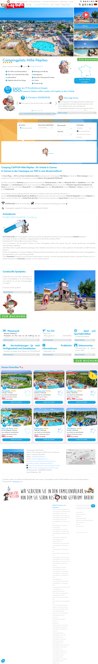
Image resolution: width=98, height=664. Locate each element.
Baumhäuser (56, 623)
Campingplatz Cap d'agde (59, 639)
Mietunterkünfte (27, 128)
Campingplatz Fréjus (58, 657)
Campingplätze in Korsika (59, 569)
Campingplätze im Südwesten (60, 627)
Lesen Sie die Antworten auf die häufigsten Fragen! (44, 465)
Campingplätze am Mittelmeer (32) (61, 511)
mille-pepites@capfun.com (39, 459)
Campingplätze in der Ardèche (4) (61, 543)
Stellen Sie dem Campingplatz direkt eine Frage (43, 468)
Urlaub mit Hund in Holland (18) (60, 613)
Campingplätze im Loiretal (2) (60, 529)
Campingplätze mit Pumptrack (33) (61, 587)
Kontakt (57, 4)
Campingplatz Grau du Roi (59, 635)
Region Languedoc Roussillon (11, 66)
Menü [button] (28, 5)
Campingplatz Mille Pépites (41, 4)
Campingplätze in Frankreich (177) (61, 561)
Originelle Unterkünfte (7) (59, 595)
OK (93, 505)
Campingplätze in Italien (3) (59, 567)
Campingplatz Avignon (58, 641)
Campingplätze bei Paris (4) (59, 513)
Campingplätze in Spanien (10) (60, 573)
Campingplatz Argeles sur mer (60, 651)
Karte (52, 4)
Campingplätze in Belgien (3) (60, 537)
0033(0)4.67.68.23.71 (36, 66)
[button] (17, 103)
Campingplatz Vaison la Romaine (61, 645)
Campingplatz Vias (57, 649)
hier (92, 256)
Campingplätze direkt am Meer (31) (61, 517)
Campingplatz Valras (58, 637)
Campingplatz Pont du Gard (60, 647)
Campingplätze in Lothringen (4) (60, 571)
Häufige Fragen (65, 4)
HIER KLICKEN (16, 402)
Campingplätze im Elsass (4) (60, 519)
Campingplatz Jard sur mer (59, 653)
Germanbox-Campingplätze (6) (60, 593)
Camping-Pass (79, 512)
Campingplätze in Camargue (60, 659)
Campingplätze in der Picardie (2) (61, 557)
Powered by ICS (80, 526)
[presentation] (3, 28)
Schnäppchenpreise (81, 514)
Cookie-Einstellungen (81, 518)
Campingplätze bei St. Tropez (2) (61, 515)
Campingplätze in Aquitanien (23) (61, 531)
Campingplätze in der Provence (60, 625)
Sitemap (78, 524)
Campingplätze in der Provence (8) (61, 559)
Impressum (78, 516)
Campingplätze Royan (58, 633)
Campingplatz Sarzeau (58, 655)
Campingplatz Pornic (58, 643)
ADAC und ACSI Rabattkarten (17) (61, 509)
